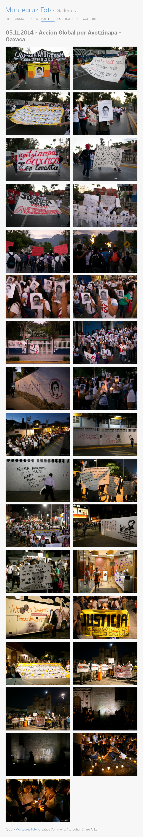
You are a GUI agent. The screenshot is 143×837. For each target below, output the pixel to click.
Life (9, 19)
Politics (47, 19)
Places (32, 19)
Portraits (65, 19)
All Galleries (87, 19)
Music (19, 19)
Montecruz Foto (29, 10)
